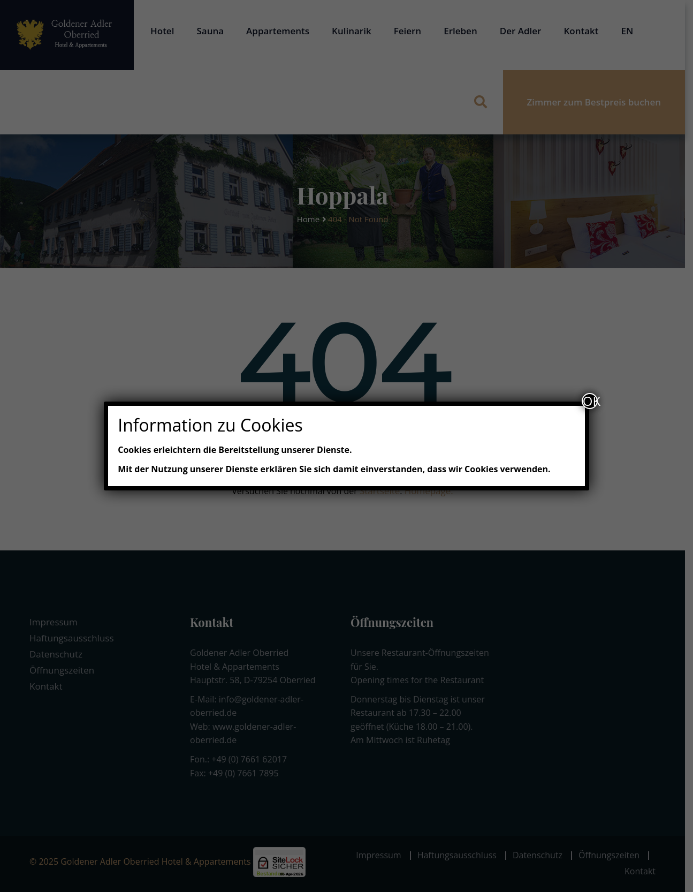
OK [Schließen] (590, 401)
